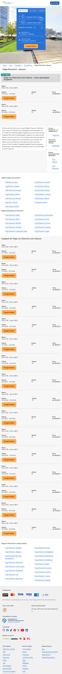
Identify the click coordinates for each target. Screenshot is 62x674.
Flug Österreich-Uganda (42, 580)
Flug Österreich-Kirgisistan (14, 578)
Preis (54, 92)
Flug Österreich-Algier (12, 215)
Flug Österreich (55, 167)
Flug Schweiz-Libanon (42, 198)
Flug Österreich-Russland (43, 568)
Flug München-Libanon (42, 182)
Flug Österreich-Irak (11, 574)
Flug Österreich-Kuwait (42, 548)
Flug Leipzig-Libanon (12, 206)
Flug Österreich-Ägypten (13, 548)
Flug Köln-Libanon (11, 202)
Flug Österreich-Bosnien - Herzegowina (13, 557)
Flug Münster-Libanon (42, 186)
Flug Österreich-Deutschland (14, 566)
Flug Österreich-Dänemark (14, 562)
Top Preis (5, 74)
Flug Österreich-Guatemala (14, 570)
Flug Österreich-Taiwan (42, 576)
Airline (34, 92)
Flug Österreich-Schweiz (43, 572)
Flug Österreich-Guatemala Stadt (16, 231)
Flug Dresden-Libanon (12, 194)
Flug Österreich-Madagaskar (44, 552)
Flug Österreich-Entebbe (13, 227)
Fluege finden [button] (9, 98)
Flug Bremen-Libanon (12, 186)
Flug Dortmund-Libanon (13, 190)
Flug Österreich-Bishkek (13, 223)
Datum (4, 92)
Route (4, 86)
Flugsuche (55, 135)
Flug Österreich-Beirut (12, 219)
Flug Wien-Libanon (41, 202)
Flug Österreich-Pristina (42, 223)
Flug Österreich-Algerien (13, 552)
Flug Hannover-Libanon (13, 198)
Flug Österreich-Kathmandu (44, 215)
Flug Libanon (54, 160)
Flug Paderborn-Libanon (43, 194)
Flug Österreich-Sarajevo (43, 227)
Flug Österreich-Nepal (42, 564)
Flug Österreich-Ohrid (42, 219)
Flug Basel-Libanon (11, 182)
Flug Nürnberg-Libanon (42, 190)
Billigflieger (56, 146)
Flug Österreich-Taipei (42, 231)
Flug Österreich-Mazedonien (44, 556)
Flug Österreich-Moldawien (44, 560)
